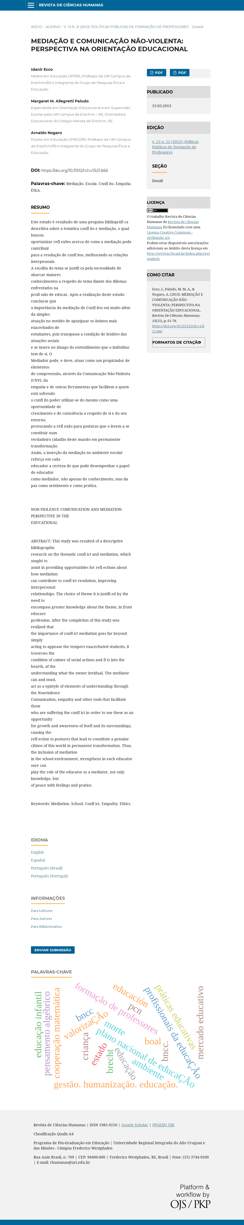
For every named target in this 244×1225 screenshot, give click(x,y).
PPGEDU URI (163, 1124)
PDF (158, 72)
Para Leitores (42, 910)
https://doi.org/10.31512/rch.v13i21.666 (74, 170)
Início (36, 27)
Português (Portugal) (49, 875)
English (37, 852)
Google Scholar (134, 1124)
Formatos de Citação (176, 342)
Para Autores (41, 918)
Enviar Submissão (52, 950)
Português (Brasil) (47, 868)
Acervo (53, 27)
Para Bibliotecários (46, 926)
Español (38, 860)
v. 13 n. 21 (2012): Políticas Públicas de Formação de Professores (126, 27)
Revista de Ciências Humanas (71, 5)
